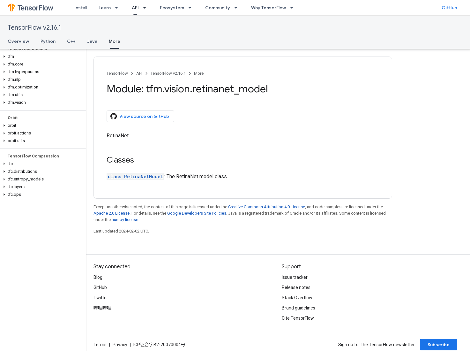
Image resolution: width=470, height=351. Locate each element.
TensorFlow (117, 73)
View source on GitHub (139, 116)
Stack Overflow (297, 297)
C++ (71, 41)
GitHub (449, 8)
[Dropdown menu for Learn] (118, 7)
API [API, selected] (135, 8)
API (139, 73)
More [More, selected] (114, 41)
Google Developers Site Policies (196, 213)
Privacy (120, 344)
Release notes (296, 287)
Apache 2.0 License (111, 213)
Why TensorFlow (268, 8)
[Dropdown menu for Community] (237, 7)
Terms (100, 344)
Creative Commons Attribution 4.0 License (266, 206)
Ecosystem (172, 8)
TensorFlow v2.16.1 (34, 28)
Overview (18, 41)
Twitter (100, 297)
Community (217, 8)
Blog (97, 277)
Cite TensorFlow (298, 318)
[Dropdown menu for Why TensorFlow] (293, 7)
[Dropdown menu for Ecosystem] (191, 7)
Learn (105, 8)
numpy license (125, 219)
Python (48, 41)
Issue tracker (295, 277)
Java (92, 41)
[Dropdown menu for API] (146, 7)
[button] (41, 56)
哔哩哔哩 (102, 307)
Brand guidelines (298, 307)
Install (80, 8)
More (199, 73)
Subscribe (439, 344)
